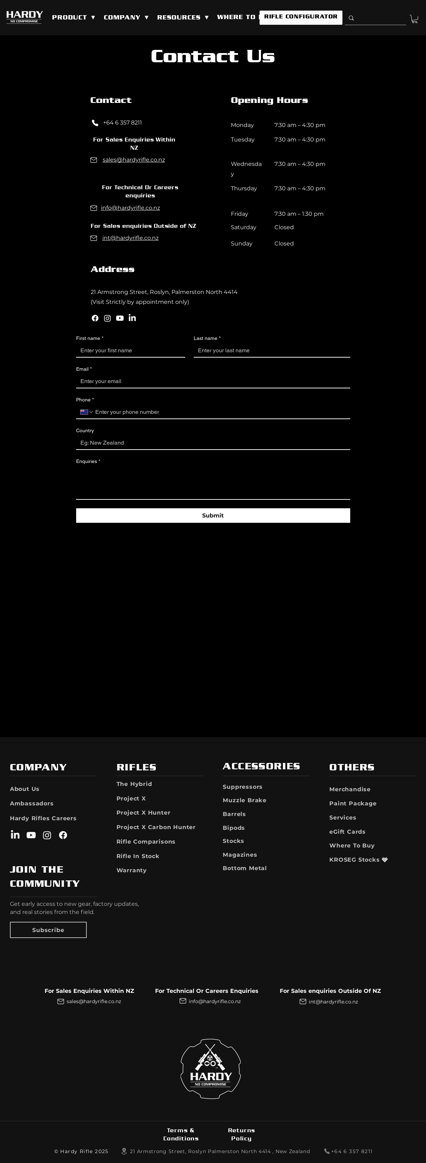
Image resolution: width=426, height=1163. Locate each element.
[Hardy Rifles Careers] (51, 818)
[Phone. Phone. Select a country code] (87, 412)
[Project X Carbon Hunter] (160, 827)
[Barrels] (247, 813)
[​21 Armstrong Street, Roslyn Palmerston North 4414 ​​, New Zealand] (215, 1151)
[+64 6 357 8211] (345, 1151)
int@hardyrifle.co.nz (130, 238)
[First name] (128, 350)
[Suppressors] (254, 786)
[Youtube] (119, 318)
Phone (85, 400)
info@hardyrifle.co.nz (130, 207)
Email (84, 369)
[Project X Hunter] (158, 812)
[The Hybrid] (140, 783)
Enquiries (88, 461)
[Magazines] (248, 854)
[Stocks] (243, 840)
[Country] (211, 442)
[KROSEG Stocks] (355, 859)
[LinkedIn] (132, 318)
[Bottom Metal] (255, 868)
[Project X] (153, 798)
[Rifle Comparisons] (153, 841)
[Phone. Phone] (220, 412)
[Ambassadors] (32, 803)
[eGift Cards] (355, 831)
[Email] (211, 381)
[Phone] (95, 123)
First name (89, 338)
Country (85, 430)
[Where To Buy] (358, 845)
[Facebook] (95, 318)
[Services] (357, 817)
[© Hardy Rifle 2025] (82, 1151)
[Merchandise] (358, 789)
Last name (207, 338)
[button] (74, 18)
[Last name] (270, 350)
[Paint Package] (358, 803)
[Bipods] (243, 827)
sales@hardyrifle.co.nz (134, 159)
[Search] (373, 18)
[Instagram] (107, 318)
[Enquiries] (213, 483)
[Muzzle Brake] (257, 800)
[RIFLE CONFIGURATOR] (301, 18)
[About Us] (30, 788)
